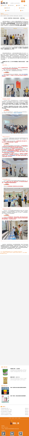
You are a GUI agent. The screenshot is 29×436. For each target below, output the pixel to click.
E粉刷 (25, 5)
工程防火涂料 (11, 5)
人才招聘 (19, 418)
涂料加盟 (18, 5)
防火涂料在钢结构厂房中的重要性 (6, 411)
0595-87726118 (6, 427)
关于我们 (10, 418)
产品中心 (16, 418)
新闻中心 (27, 19)
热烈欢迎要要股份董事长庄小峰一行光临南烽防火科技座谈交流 (12, 251)
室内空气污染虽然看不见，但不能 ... (6, 414)
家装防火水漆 (3, 5)
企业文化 (13, 418)
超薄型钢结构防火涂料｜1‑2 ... (5, 408)
